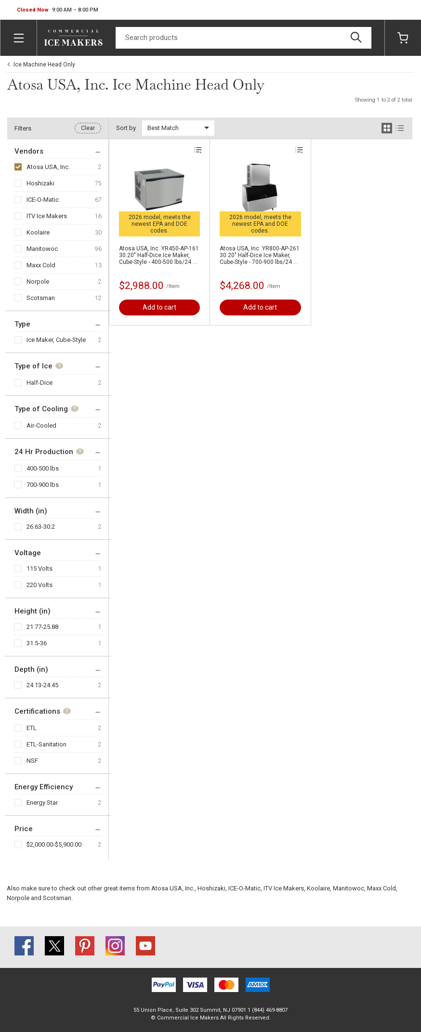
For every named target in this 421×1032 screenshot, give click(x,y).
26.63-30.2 (40, 526)
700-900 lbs (42, 484)
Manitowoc (42, 248)
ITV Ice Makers (46, 216)
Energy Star (42, 802)
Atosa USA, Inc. (48, 166)
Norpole (37, 281)
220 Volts (39, 584)
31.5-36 (36, 643)
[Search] (243, 38)
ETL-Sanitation (46, 744)
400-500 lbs (42, 468)
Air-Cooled (41, 425)
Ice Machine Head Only (44, 64)
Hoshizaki (40, 183)
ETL (31, 728)
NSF (32, 760)
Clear (88, 128)
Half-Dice (39, 382)
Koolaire (38, 232)
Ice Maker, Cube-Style (56, 339)
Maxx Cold (40, 265)
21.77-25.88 (42, 626)
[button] (57, 10)
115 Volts (39, 568)
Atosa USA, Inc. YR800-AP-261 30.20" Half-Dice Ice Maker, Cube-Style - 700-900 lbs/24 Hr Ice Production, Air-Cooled (260, 255)
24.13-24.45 (42, 685)
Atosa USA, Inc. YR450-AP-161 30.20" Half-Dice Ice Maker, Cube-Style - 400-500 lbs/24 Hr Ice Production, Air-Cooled (159, 255)
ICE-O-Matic (42, 199)
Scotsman (40, 297)
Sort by (126, 127)
